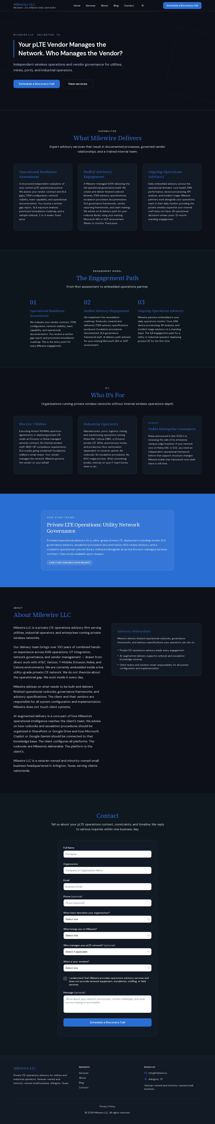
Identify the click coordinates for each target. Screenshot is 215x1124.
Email (66, 880)
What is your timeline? (76, 961)
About (104, 5)
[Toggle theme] (142, 5)
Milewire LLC (24, 1068)
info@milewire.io (157, 1073)
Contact (129, 5)
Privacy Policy (107, 1106)
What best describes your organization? (86, 912)
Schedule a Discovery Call (182, 5)
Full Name (68, 847)
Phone (72, 896)
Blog (116, 5)
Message (74, 992)
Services (90, 5)
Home (77, 5)
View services (77, 84)
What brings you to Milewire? (80, 929)
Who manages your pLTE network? (89, 945)
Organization (70, 864)
